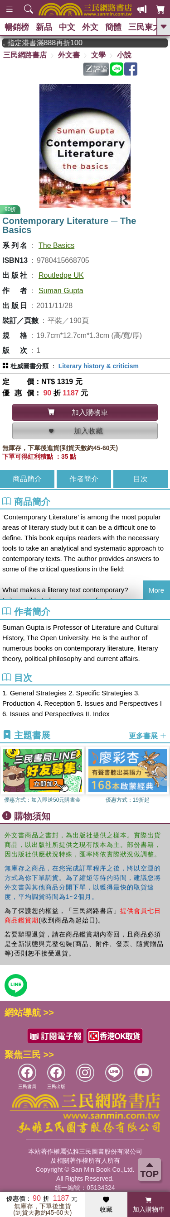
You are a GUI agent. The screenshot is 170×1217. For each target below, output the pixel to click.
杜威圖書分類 (29, 366)
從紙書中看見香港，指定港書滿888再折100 (50, 43)
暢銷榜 (17, 27)
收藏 (106, 1205)
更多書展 (148, 736)
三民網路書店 (25, 55)
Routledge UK (61, 275)
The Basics (56, 245)
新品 (44, 27)
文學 (98, 55)
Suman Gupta (61, 291)
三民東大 (144, 27)
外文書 (69, 55)
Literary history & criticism (98, 366)
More (156, 590)
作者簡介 (83, 479)
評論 (96, 69)
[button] (163, 776)
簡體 (113, 27)
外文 (90, 27)
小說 (124, 55)
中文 (67, 27)
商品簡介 (27, 479)
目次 (140, 479)
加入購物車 (149, 1205)
